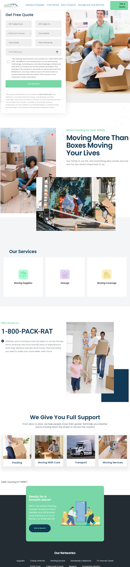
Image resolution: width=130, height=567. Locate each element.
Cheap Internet (37, 560)
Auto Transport (68, 4)
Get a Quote (122, 5)
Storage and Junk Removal (91, 4)
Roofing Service (57, 560)
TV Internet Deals (105, 560)
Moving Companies (35, 4)
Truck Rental (53, 4)
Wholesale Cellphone (81, 560)
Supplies (20, 560)
